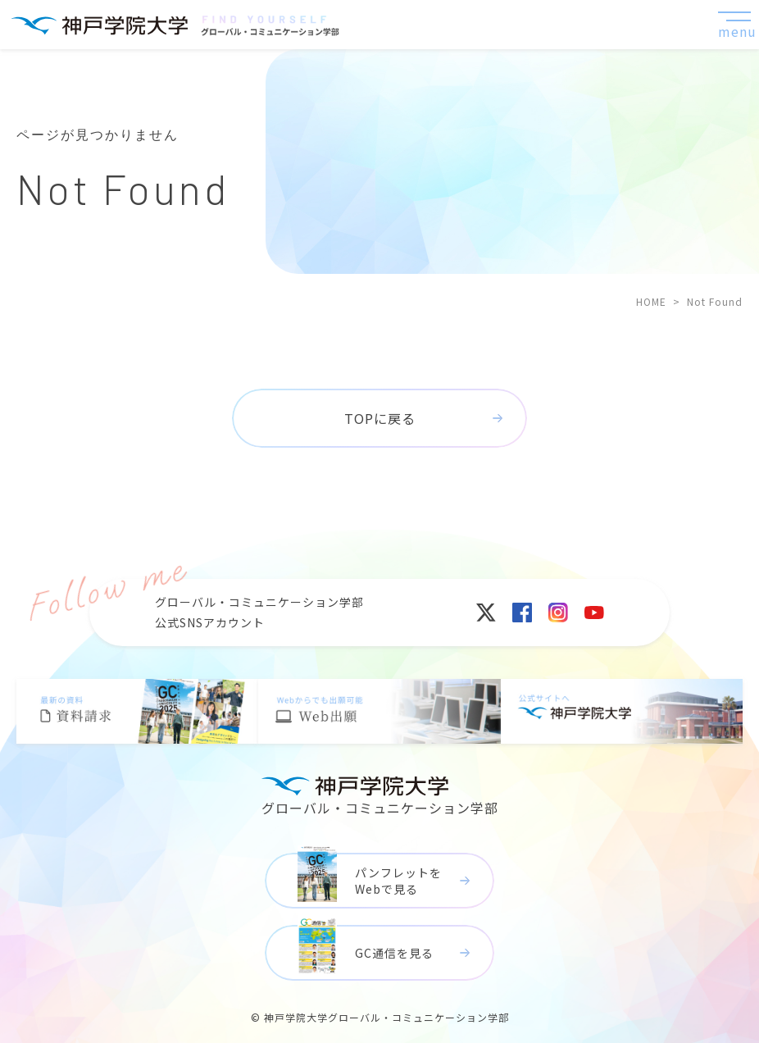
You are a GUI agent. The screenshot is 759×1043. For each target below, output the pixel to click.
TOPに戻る (380, 418)
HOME (651, 301)
